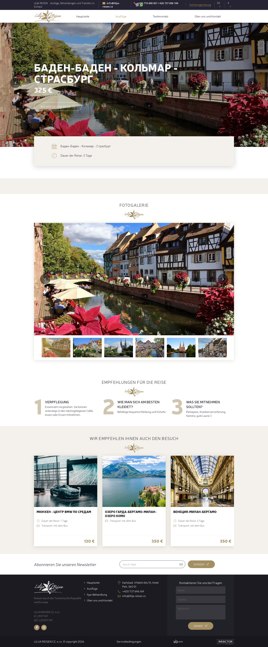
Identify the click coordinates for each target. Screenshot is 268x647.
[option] (134, 279)
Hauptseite (82, 16)
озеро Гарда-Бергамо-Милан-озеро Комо (131, 514)
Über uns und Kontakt (208, 16)
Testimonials (161, 16)
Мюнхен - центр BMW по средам (64, 512)
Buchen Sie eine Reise (58, 106)
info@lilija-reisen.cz (111, 5)
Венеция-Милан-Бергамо (195, 512)
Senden (201, 564)
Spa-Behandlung (97, 594)
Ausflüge (121, 16)
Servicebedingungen (129, 641)
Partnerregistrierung (200, 4)
